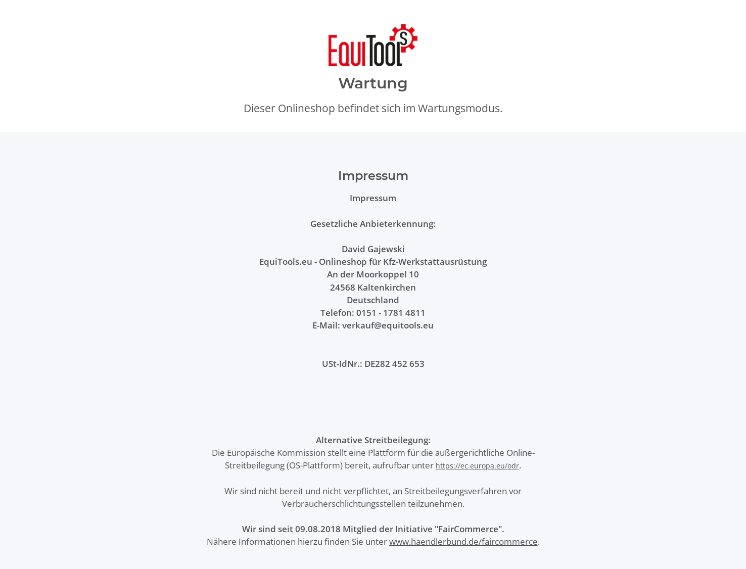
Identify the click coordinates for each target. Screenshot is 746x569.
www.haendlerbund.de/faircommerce (463, 541)
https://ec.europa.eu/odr (477, 465)
